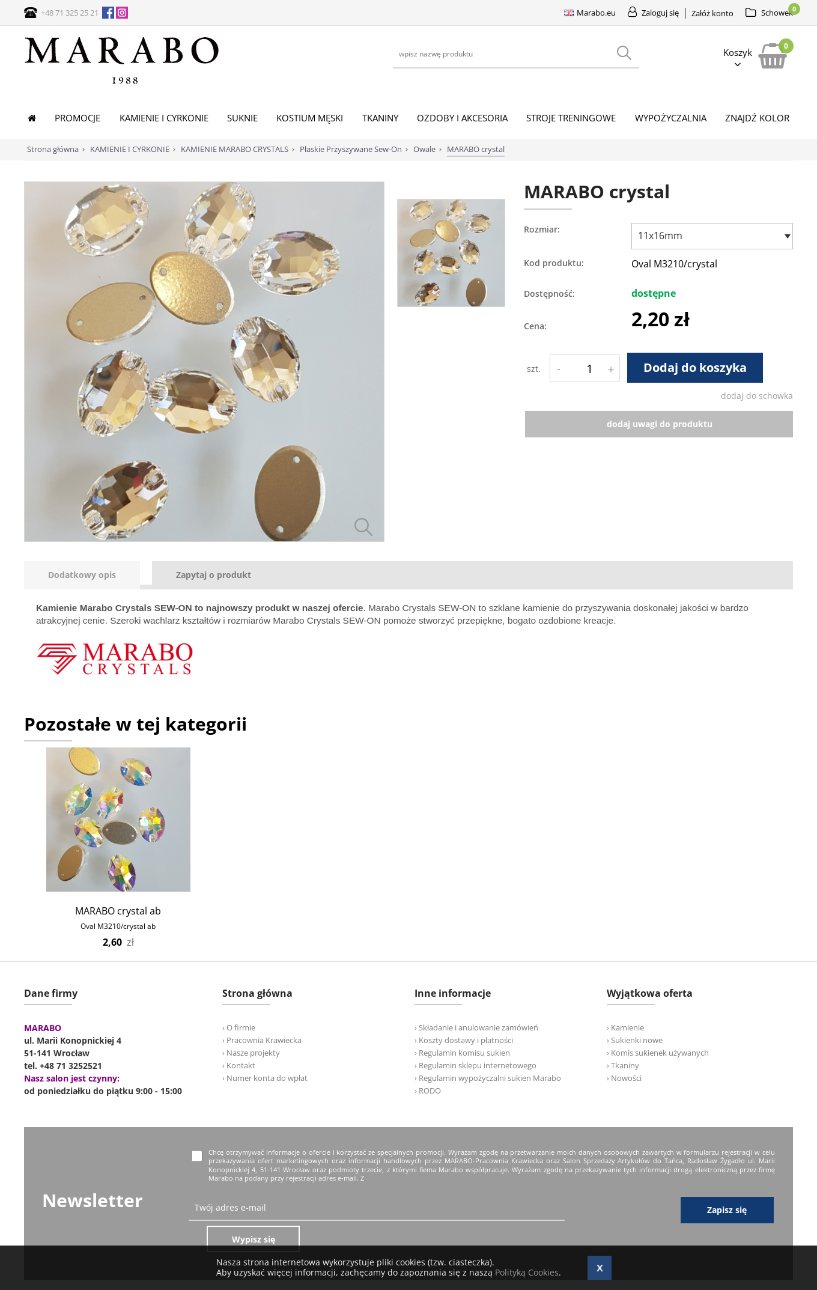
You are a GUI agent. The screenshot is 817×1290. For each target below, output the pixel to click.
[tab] (88, 575)
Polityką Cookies (527, 1272)
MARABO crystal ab (118, 910)
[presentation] (82, 575)
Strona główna (53, 149)
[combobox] (712, 236)
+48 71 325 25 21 (70, 12)
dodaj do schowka (757, 395)
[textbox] (709, 236)
